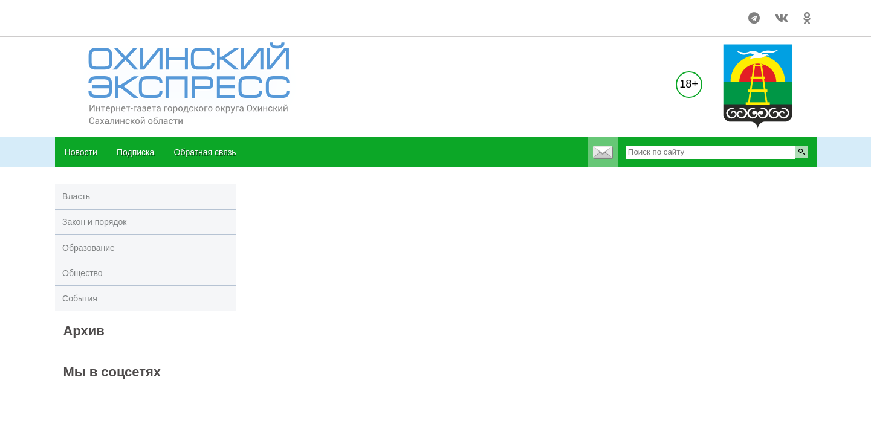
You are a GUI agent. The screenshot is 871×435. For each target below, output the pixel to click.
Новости (81, 152)
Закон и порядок (94, 222)
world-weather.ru (82, 12)
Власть (76, 196)
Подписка (135, 152)
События (79, 298)
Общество (82, 273)
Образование (88, 248)
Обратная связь (205, 152)
